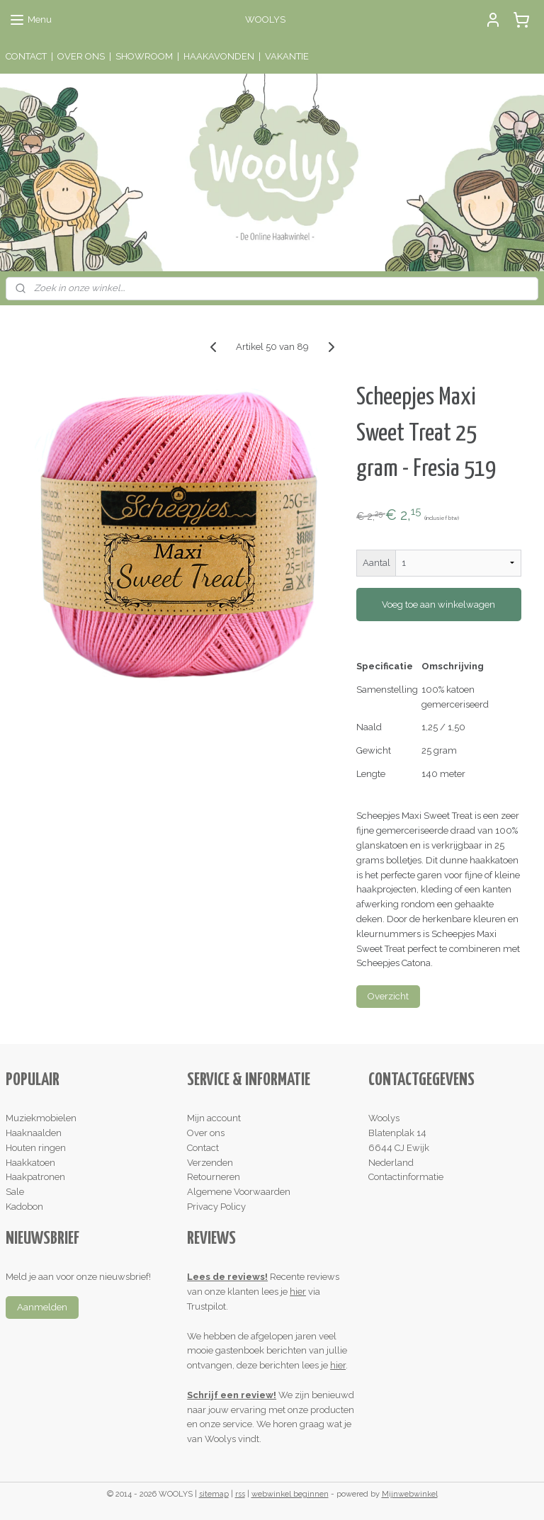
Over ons (206, 1133)
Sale (15, 1191)
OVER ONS (81, 56)
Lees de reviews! (227, 1276)
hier (298, 1291)
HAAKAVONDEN (218, 56)
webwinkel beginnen (290, 1494)
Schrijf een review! (231, 1395)
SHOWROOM (144, 56)
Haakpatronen (35, 1177)
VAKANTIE (287, 56)
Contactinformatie (405, 1177)
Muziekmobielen (41, 1118)
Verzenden (210, 1162)
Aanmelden (42, 1307)
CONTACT (26, 56)
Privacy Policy (216, 1206)
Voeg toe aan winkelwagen (438, 604)
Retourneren (213, 1177)
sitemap (214, 1494)
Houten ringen (36, 1147)
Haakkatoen (30, 1162)
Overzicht (388, 996)
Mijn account (214, 1118)
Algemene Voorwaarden (238, 1191)
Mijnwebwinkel (410, 1494)
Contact (203, 1147)
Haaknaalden (34, 1133)
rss (240, 1494)
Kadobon (24, 1206)
